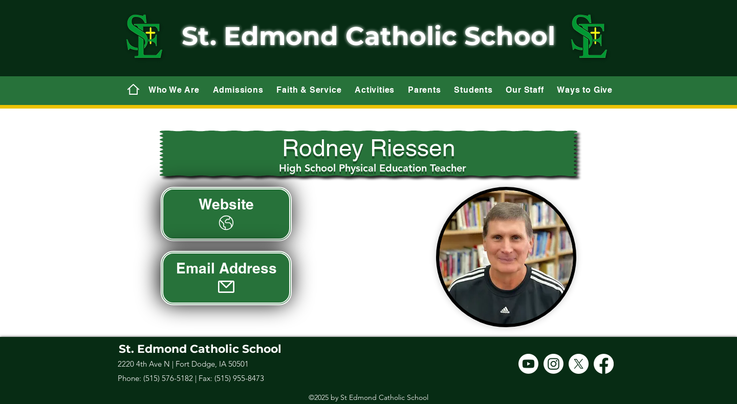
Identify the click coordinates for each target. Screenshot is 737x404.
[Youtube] (528, 364)
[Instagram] (553, 364)
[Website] (226, 214)
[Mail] (133, 89)
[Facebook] (604, 364)
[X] (579, 364)
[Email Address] (226, 278)
